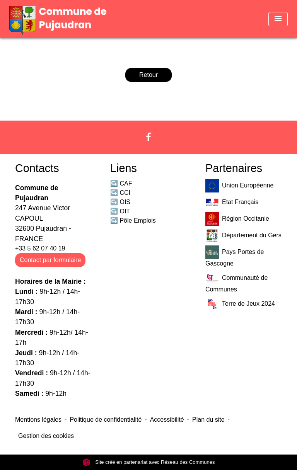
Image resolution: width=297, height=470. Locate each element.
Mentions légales (38, 419)
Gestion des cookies (46, 436)
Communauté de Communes (236, 282)
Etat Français (231, 202)
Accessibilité (167, 419)
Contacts (37, 168)
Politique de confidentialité (106, 419)
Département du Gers (243, 235)
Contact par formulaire (50, 260)
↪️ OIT (120, 211)
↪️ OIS (120, 202)
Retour (148, 75)
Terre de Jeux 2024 (240, 304)
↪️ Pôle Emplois (133, 220)
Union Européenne (239, 185)
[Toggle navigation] (278, 19)
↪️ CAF (121, 183)
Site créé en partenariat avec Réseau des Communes (148, 462)
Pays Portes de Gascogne (234, 256)
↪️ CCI (120, 192)
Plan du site (208, 419)
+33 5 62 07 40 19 (40, 248)
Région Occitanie (237, 219)
